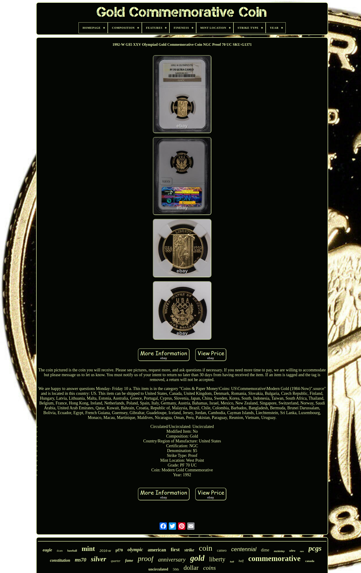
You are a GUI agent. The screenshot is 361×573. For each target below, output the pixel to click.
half (241, 561)
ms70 (80, 560)
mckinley (279, 551)
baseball (72, 550)
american (157, 549)
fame (129, 560)
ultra (292, 550)
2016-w (105, 551)
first (175, 549)
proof (145, 558)
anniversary (172, 559)
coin (206, 548)
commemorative (274, 558)
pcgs (315, 548)
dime (265, 550)
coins (209, 567)
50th (176, 569)
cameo (222, 550)
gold (197, 558)
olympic (135, 549)
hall (232, 561)
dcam (60, 550)
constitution (60, 560)
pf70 (119, 550)
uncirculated (158, 569)
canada (309, 561)
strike (189, 549)
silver (98, 559)
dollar (190, 567)
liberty (217, 559)
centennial (243, 549)
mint (88, 548)
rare (302, 551)
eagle (47, 549)
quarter (115, 561)
